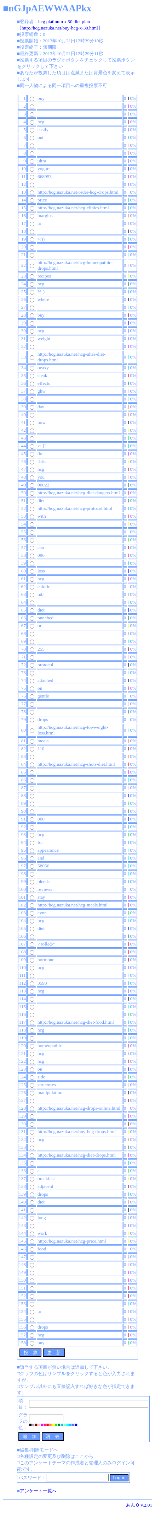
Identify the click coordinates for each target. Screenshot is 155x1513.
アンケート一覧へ (38, 1490)
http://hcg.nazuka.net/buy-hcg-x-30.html (60, 28)
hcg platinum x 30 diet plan (64, 21)
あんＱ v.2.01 (139, 1505)
